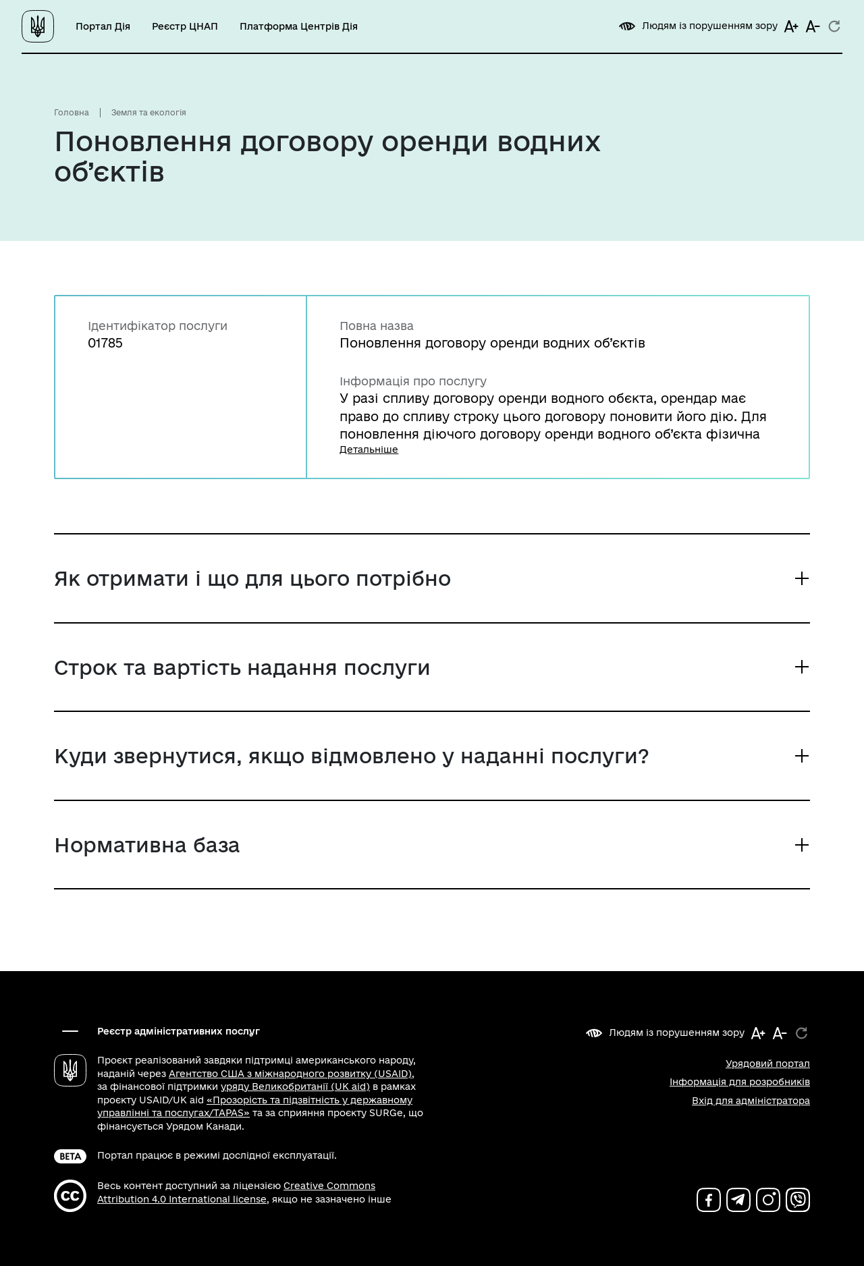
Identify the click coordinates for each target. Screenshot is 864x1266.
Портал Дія (103, 26)
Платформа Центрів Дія (299, 26)
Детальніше (369, 449)
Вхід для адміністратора (751, 1100)
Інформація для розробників (740, 1081)
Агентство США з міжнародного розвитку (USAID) (290, 1073)
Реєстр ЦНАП (185, 26)
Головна (71, 112)
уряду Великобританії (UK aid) (295, 1086)
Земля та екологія (148, 112)
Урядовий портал (768, 1063)
